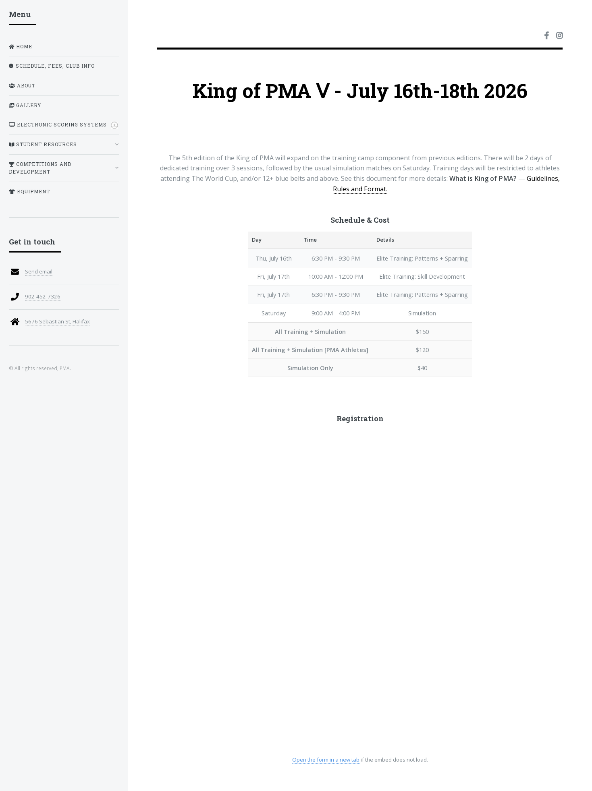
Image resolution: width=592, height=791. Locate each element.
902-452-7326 (42, 296)
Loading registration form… (360, 591)
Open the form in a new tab (325, 759)
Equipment (29, 191)
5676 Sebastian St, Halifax (57, 321)
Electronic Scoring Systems (63, 125)
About (22, 86)
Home (20, 46)
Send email (38, 271)
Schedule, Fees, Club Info (52, 66)
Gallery (25, 105)
